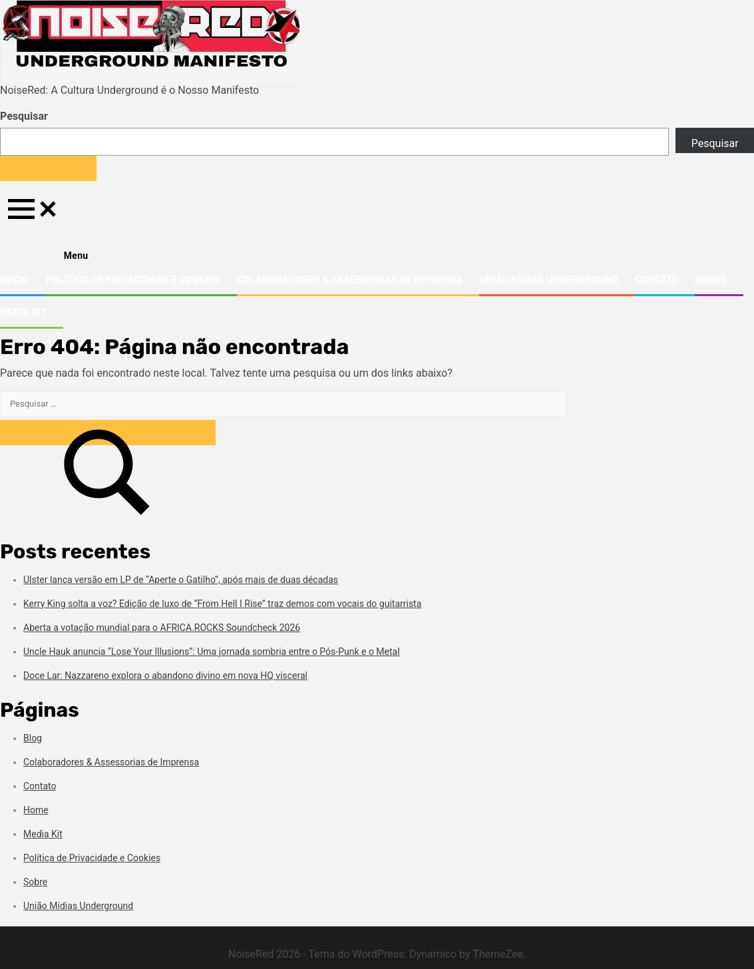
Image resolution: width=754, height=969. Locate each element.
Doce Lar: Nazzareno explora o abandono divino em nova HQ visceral (165, 675)
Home (36, 810)
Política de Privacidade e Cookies (132, 280)
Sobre (711, 280)
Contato (656, 280)
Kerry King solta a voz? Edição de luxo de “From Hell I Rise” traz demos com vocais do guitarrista (222, 603)
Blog (32, 738)
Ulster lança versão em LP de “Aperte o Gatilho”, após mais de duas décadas (180, 579)
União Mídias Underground (548, 280)
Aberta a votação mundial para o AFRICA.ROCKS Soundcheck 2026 (161, 627)
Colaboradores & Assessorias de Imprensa (350, 280)
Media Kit (23, 312)
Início (14, 280)
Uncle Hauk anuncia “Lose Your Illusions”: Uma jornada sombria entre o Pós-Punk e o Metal (211, 651)
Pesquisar (24, 116)
